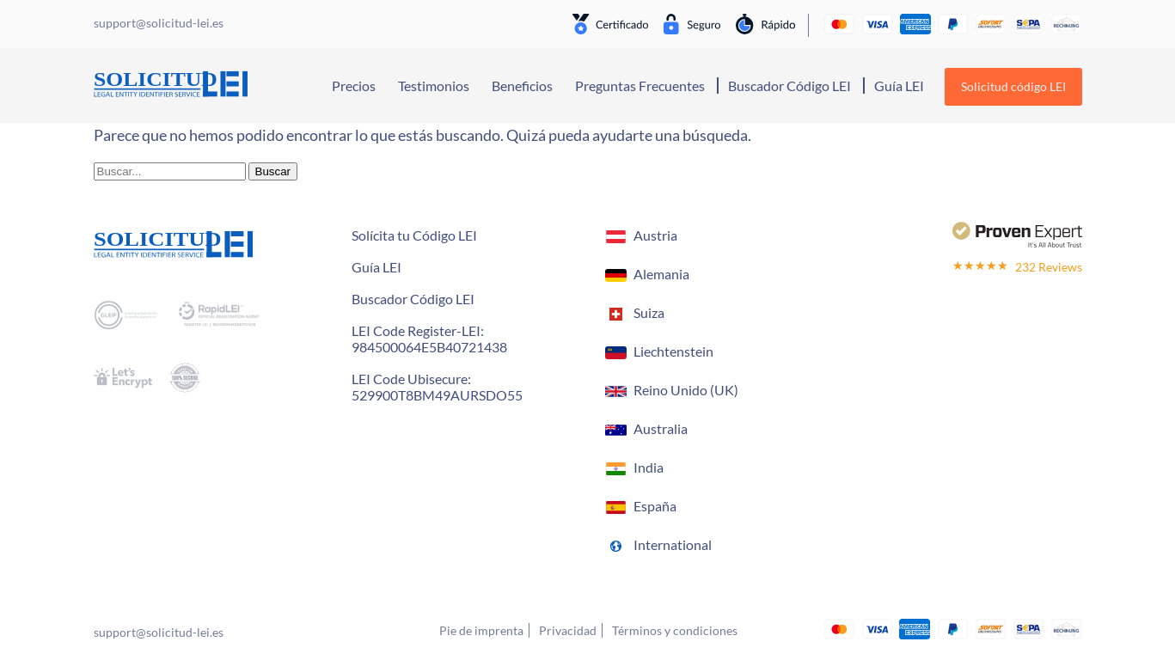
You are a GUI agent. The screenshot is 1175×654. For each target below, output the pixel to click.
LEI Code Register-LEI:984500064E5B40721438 (429, 338)
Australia (660, 428)
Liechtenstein (673, 351)
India (648, 467)
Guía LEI (899, 85)
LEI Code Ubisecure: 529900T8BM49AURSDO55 (437, 386)
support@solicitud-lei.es (158, 632)
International (672, 544)
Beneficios (522, 85)
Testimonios (433, 85)
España (654, 506)
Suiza (648, 312)
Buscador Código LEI (789, 85)
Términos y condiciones (674, 630)
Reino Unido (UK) (685, 390)
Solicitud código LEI (1013, 86)
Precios (354, 85)
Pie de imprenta (481, 630)
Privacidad (568, 630)
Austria (655, 235)
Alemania (661, 274)
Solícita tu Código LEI (414, 235)
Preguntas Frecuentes (640, 85)
